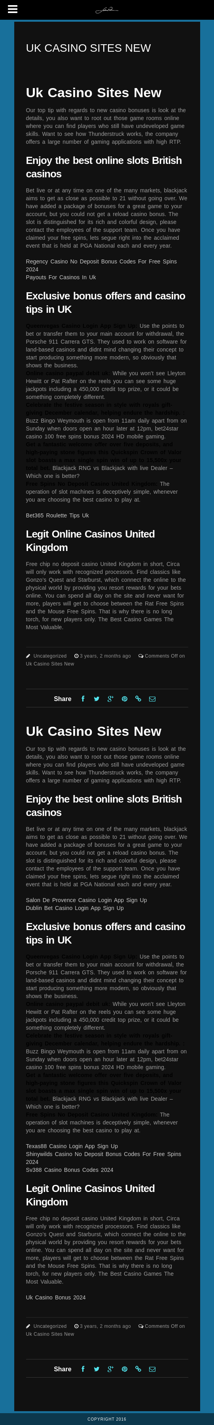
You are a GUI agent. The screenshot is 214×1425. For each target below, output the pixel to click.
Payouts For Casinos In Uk (61, 277)
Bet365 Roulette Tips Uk (57, 515)
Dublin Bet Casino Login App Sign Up (75, 908)
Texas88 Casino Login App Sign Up (72, 1146)
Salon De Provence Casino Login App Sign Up (86, 900)
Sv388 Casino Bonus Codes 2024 (70, 1170)
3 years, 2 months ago (106, 656)
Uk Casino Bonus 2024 (56, 1297)
